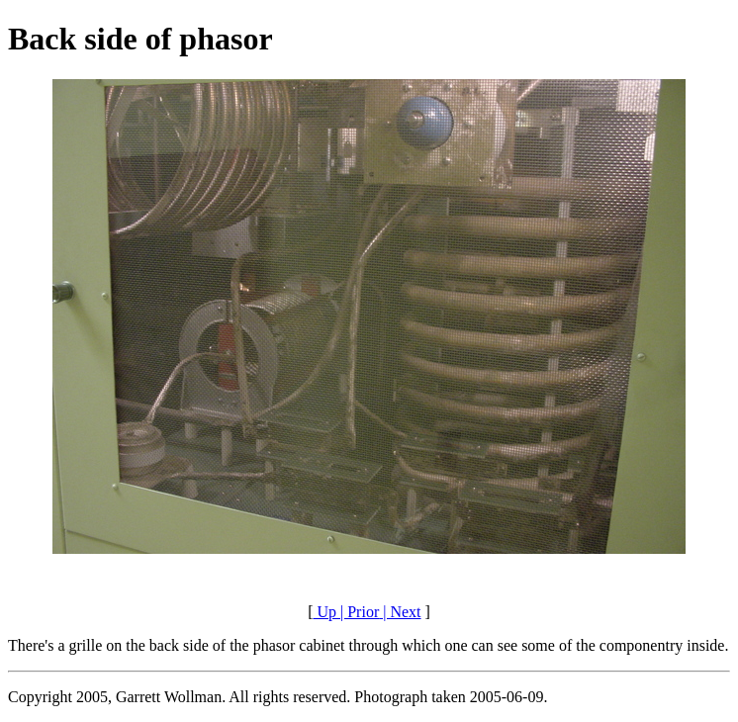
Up (324, 611)
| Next (399, 611)
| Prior (357, 611)
